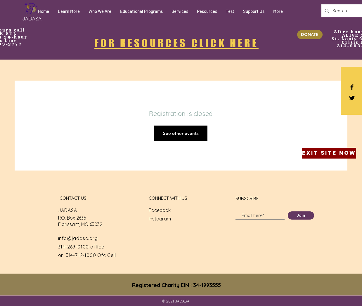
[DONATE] (310, 34)
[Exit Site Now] (329, 153)
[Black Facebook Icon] (352, 87)
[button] (68, 11)
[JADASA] (31, 18)
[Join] (301, 215)
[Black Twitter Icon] (352, 98)
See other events (181, 133)
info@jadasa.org (78, 238)
